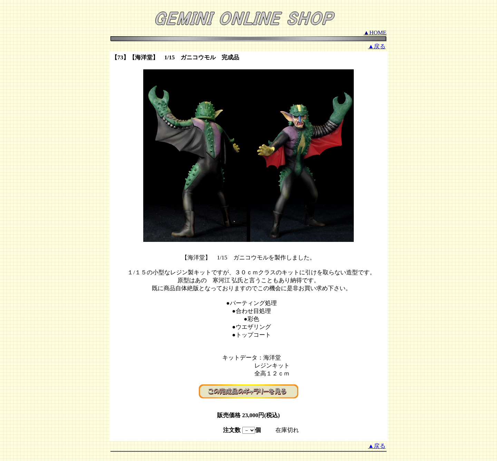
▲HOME (375, 32)
